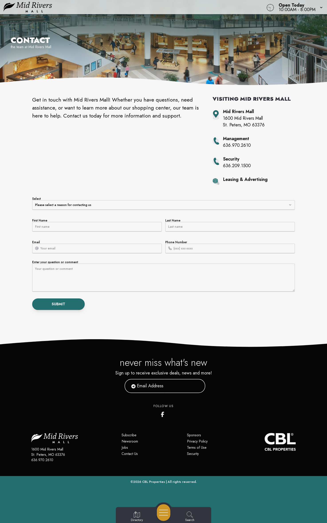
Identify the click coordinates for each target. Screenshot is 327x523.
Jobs (125, 447)
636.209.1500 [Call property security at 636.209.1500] (237, 166)
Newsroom (130, 441)
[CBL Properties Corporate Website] (265, 442)
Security (193, 453)
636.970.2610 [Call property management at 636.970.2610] (237, 145)
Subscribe (129, 435)
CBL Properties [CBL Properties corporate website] (153, 482)
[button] (299, 7)
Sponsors (194, 435)
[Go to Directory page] (137, 516)
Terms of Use (197, 447)
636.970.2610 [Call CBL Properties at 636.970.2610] (42, 459)
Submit (58, 304)
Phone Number (230, 247)
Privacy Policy (197, 441)
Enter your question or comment (163, 276)
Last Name (230, 225)
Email (97, 247)
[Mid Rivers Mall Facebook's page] (163, 413)
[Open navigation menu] (163, 512)
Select (163, 203)
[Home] (124, 7)
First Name (97, 225)
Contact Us (130, 453)
